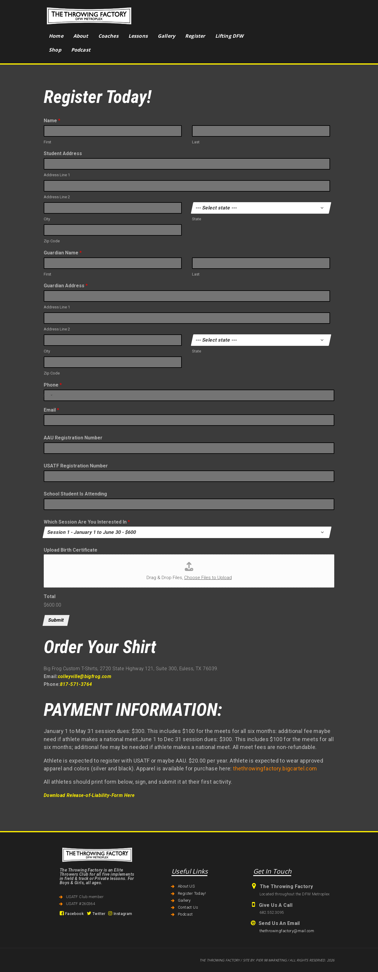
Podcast (185, 914)
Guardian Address (66, 285)
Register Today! (192, 893)
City (47, 219)
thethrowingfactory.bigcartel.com (275, 768)
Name (52, 120)
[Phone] (189, 395)
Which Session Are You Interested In (87, 522)
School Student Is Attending (75, 494)
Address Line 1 (57, 175)
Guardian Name (63, 253)
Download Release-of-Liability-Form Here (89, 795)
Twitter (96, 913)
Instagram (120, 913)
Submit (56, 620)
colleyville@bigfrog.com (85, 676)
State (196, 219)
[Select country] (48, 395)
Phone (53, 385)
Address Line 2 (57, 197)
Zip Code (52, 241)
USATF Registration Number (76, 466)
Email (51, 410)
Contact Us (188, 907)
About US (186, 886)
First (47, 142)
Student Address (63, 153)
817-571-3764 (76, 684)
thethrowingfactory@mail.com (287, 931)
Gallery (184, 900)
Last (196, 142)
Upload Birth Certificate (70, 550)
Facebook (72, 913)
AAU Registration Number (73, 438)
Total (49, 596)
